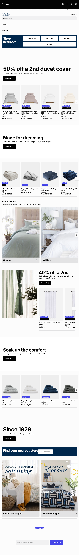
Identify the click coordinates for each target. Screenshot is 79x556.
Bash (3, 24)
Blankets (67, 38)
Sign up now (57, 543)
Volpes (6, 24)
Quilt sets (49, 38)
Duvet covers (31, 38)
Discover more (44, 452)
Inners (49, 44)
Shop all (9, 78)
